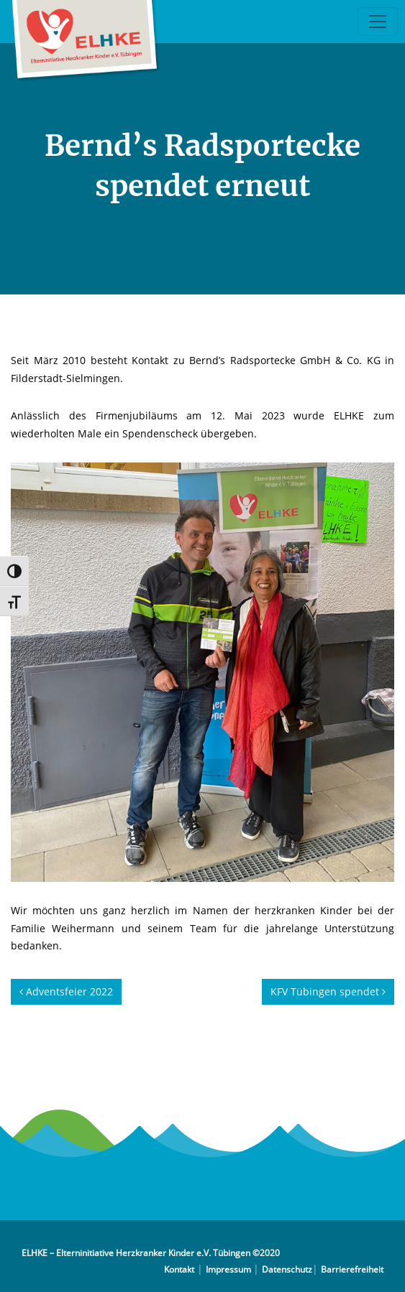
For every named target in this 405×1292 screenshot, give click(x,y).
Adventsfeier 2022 (66, 991)
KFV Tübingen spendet (328, 991)
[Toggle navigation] (378, 21)
